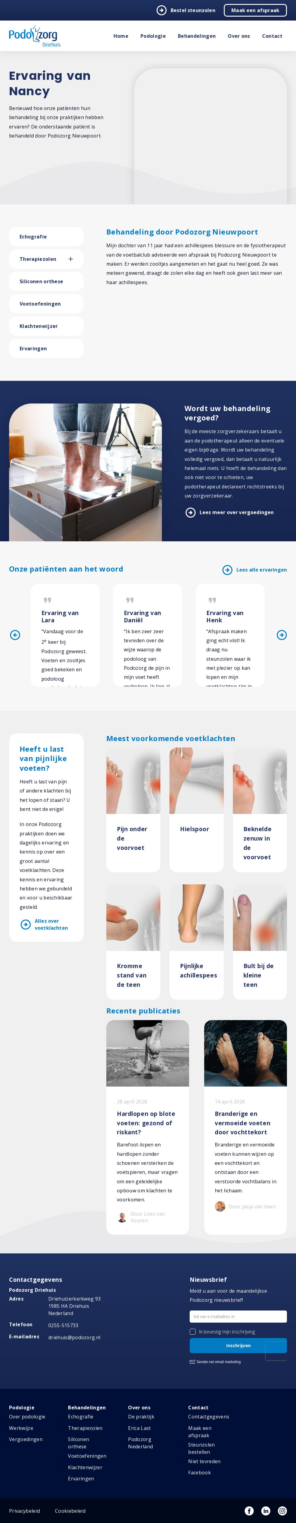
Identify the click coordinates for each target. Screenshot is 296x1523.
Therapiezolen (38, 259)
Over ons (239, 36)
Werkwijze (21, 1428)
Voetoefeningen (40, 303)
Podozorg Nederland (140, 1443)
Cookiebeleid (70, 1511)
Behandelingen (197, 36)
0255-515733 (63, 1325)
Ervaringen (33, 348)
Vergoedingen (26, 1439)
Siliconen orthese (41, 281)
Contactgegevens (208, 1416)
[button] (76, 259)
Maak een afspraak (255, 10)
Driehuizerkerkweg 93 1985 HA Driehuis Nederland (74, 1306)
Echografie (33, 236)
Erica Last (139, 1428)
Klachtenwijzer (39, 326)
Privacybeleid (24, 1511)
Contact (272, 36)
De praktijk (141, 1416)
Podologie (153, 36)
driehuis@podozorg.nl (74, 1337)
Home (121, 36)
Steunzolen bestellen (201, 1448)
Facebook (199, 1472)
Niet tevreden (204, 1461)
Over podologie (27, 1416)
